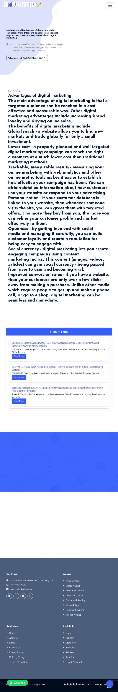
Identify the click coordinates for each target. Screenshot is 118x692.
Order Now (71, 642)
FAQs (12, 642)
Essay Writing (72, 581)
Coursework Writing (75, 600)
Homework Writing (75, 610)
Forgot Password (74, 662)
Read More (19, 356)
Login (68, 633)
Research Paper (73, 605)
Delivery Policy (17, 657)
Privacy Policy (16, 652)
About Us (14, 638)
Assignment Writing (75, 590)
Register (70, 638)
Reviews (70, 652)
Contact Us (14, 647)
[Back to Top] (109, 683)
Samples (70, 657)
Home (8, 44)
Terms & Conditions (19, 662)
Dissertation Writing (75, 595)
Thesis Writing (73, 585)
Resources (70, 647)
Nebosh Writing (73, 614)
